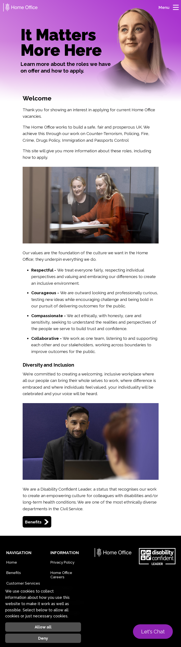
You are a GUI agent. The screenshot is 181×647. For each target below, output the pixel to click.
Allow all (43, 627)
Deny (43, 638)
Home (11, 562)
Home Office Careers (61, 575)
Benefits (37, 522)
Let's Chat (153, 631)
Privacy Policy (62, 562)
